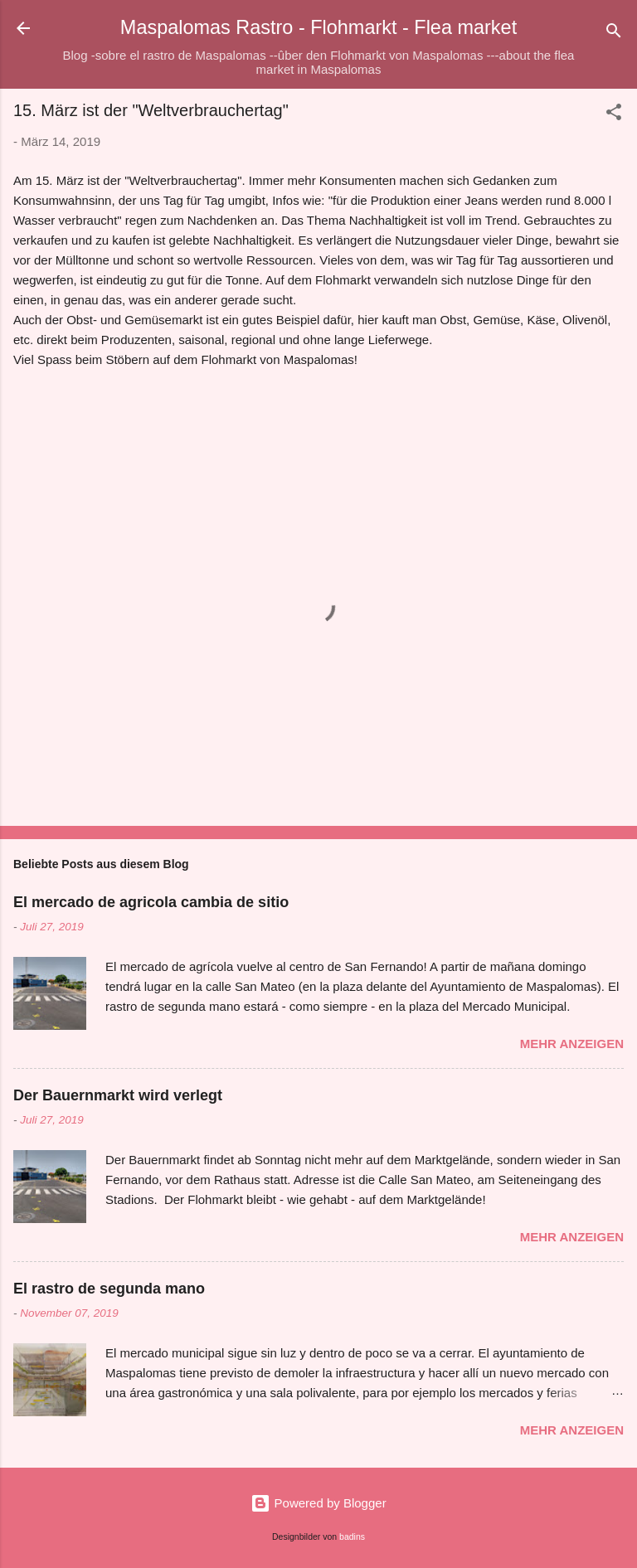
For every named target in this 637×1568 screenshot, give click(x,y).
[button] (614, 115)
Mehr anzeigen (572, 1043)
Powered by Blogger (318, 1503)
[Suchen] (614, 33)
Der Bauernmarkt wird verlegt (117, 1095)
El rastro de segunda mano (109, 1288)
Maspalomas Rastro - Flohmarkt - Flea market (318, 27)
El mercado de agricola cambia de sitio (151, 902)
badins (352, 1536)
